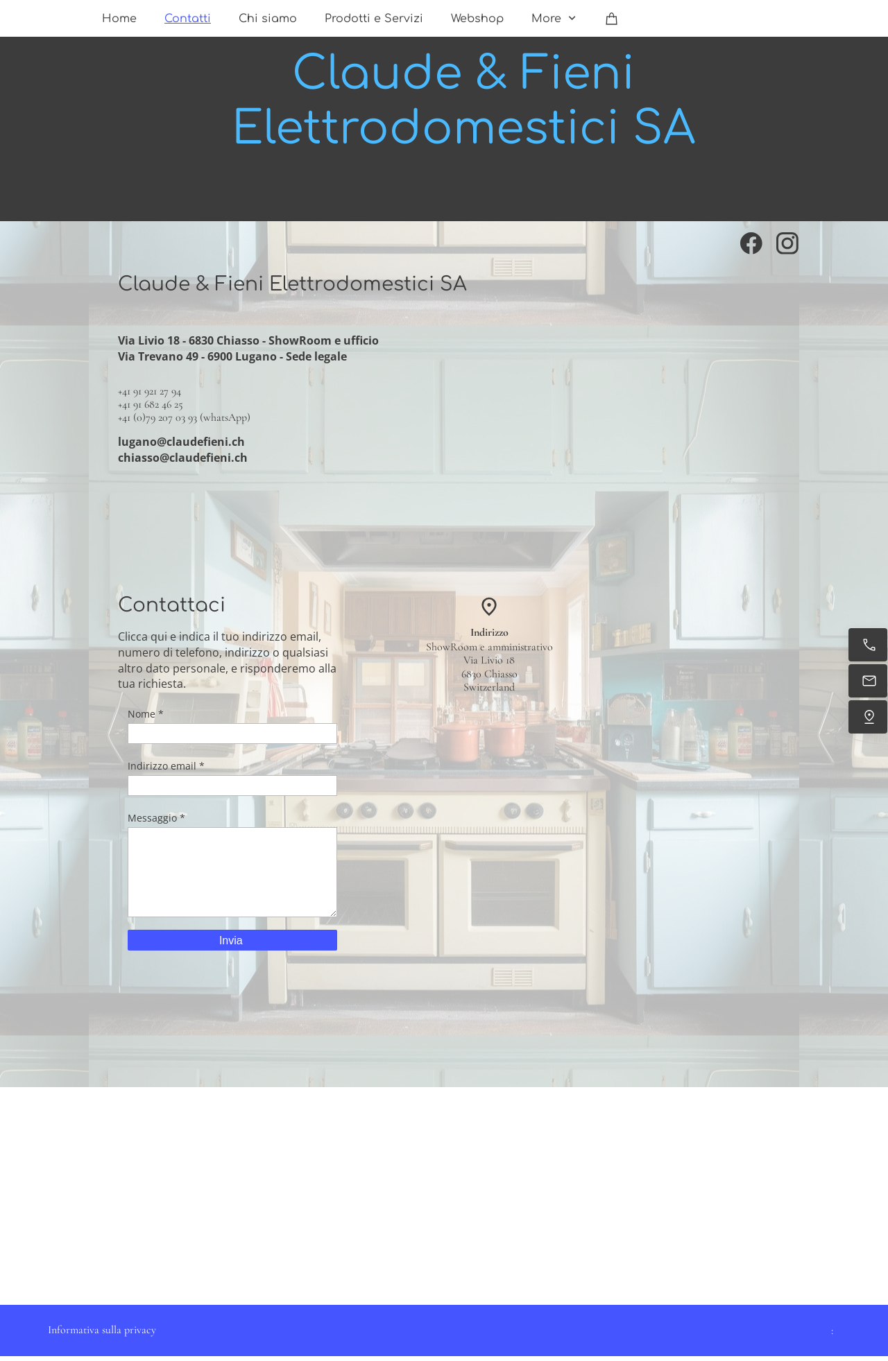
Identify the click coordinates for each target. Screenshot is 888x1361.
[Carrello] (611, 18)
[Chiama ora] (867, 644)
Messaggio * (156, 817)
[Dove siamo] (867, 717)
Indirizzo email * (166, 765)
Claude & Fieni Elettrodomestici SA (463, 101)
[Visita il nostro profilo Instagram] (787, 243)
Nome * (146, 713)
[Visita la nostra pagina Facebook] (751, 243)
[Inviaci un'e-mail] (867, 680)
